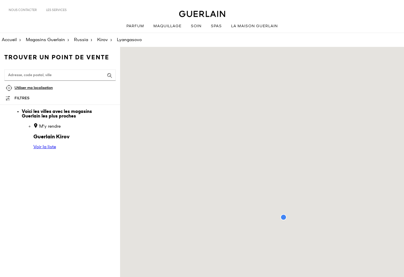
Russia (81, 40)
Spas (216, 26)
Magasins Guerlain (45, 40)
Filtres (22, 98)
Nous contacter (23, 10)
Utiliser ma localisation (34, 88)
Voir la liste (44, 147)
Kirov (102, 40)
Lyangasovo (129, 40)
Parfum (135, 26)
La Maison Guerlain (254, 26)
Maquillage (167, 26)
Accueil (9, 40)
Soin (196, 26)
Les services (56, 10)
